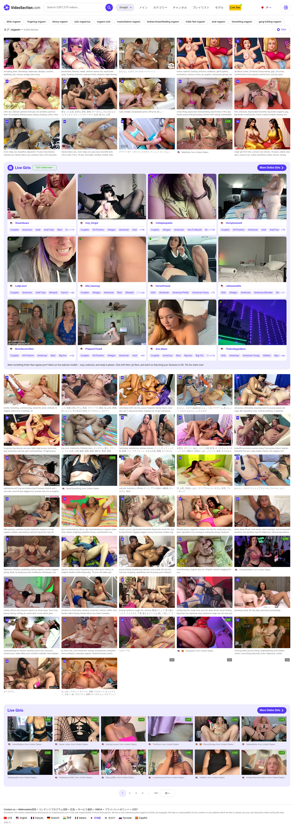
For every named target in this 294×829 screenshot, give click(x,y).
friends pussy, (183, 529)
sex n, (126, 411)
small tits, (37, 408)
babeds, (43, 653)
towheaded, (226, 114)
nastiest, (270, 411)
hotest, (109, 653)
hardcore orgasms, (40, 529)
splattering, (134, 448)
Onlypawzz (190, 651)
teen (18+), (72, 155)
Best (60, 229)
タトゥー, (84, 691)
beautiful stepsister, (27, 152)
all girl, (158, 411)
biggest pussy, (147, 532)
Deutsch (53, 818)
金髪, (91, 691)
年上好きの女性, (80, 411)
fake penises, (10, 529)
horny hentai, (265, 71)
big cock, (66, 448)
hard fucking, (226, 610)
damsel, (16, 112)
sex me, (137, 408)
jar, (203, 74)
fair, (14, 74)
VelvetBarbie (18, 744)
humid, (48, 488)
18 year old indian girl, (102, 572)
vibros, (82, 529)
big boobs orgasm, (276, 112)
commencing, (26, 408)
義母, (82, 451)
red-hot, (103, 610)
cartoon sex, (245, 155)
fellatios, (17, 569)
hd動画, (165, 488)
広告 (72, 809)
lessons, (25, 610)
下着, (139, 613)
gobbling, (8, 74)
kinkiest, (71, 653)
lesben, (15, 532)
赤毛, (223, 488)
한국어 (109, 818)
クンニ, (154, 152)
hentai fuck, (265, 74)
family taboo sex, (23, 155)
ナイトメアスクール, (260, 488)
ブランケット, (139, 451)
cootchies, (26, 411)
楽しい (160, 112)
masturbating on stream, (15, 650)
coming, (262, 411)
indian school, (273, 155)
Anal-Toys (49, 229)
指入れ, (102, 114)
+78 (283, 229)
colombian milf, (126, 408)
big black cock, (189, 532)
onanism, (31, 650)
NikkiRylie (186, 152)
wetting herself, (11, 488)
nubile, (7, 610)
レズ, (64, 408)
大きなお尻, (151, 451)
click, (56, 114)
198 (156, 793)
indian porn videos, (103, 569)
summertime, (240, 74)
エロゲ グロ (124, 650)
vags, (237, 411)
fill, (250, 610)
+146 (142, 229)
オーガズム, (97, 112)
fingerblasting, (87, 569)
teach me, (33, 610)
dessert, (147, 569)
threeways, (23, 71)
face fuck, (53, 610)
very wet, (8, 491)
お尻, (109, 408)
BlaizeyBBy (111, 777)
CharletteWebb (246, 569)
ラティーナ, (93, 408)
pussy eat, (280, 408)
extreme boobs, (23, 529)
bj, (16, 572)
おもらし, (191, 411)
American (27, 229)
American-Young (200, 292)
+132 (71, 355)
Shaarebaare (22, 223)
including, (8, 71)
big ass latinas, (25, 488)
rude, (121, 112)
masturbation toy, (104, 532)
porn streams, (32, 653)
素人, (107, 448)
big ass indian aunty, (71, 569)
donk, (237, 529)
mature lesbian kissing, (273, 114)
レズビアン (104, 411)
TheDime (157, 744)
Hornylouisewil (234, 223)
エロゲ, (183, 411)
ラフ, (67, 451)
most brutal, (18, 491)
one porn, (49, 650)
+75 (213, 292)
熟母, (85, 408)
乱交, (96, 114)
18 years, (275, 152)
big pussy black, (136, 411)
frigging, (136, 532)
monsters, (131, 488)
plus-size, (96, 152)
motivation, (182, 74)
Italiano (80, 818)
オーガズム (9, 691)
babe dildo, (21, 653)
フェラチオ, (131, 613)
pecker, (38, 491)
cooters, (50, 71)
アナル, (206, 488)
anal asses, (256, 529)
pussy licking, (125, 569)
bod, (276, 650)
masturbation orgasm (129, 21)
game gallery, (222, 71)
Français (37, 818)
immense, (158, 532)
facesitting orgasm (242, 21)
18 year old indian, (86, 155)
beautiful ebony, (89, 532)
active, (180, 71)
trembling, (15, 408)
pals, (179, 532)
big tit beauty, (38, 488)
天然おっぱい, (200, 451)
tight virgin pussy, (39, 448)
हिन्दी (67, 818)
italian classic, (263, 451)
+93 (143, 355)
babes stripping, (73, 532)
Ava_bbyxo (161, 348)
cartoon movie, (90, 74)
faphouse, (33, 71)
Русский (125, 818)
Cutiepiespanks (164, 223)
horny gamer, (253, 74)
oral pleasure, (100, 650)
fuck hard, (77, 610)
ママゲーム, (218, 408)
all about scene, (241, 71)
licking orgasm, (37, 569)
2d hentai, (254, 71)
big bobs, (256, 653)
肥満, (114, 408)
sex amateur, (42, 112)
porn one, (40, 650)
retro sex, (8, 112)
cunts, (51, 114)
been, (15, 71)
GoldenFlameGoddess (256, 777)
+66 (283, 355)
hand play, (124, 448)
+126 (142, 292)
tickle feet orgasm (195, 21)
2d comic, (280, 71)
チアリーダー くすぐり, (130, 152)
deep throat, (245, 529)
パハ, (129, 451)
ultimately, (249, 408)
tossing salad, (241, 650)
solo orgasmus (82, 21)
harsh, (259, 114)
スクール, (274, 488)
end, (153, 569)
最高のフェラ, (158, 610)
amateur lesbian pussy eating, (25, 114)
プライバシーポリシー (117, 809)
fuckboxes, (37, 572)
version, (217, 569)
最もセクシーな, (150, 613)
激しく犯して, (164, 613)
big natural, (18, 448)
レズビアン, (107, 694)
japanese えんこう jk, (203, 408)
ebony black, (161, 408)
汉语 (8, 818)
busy (38, 74)
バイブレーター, (86, 114)
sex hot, (21, 451)
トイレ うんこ (164, 152)
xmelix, (122, 529)
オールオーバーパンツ (145, 71)
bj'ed (280, 74)
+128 (212, 229)
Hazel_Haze (64, 744)
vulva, (253, 451)
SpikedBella (251, 744)
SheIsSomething (73, 488)
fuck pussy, (270, 448)
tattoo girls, (48, 613)
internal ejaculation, (280, 532)
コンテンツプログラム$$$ (53, 809)
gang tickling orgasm (270, 21)
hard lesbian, (53, 653)
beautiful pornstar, (242, 448)
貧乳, (84, 112)
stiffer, (110, 610)
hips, (258, 610)
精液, (92, 451)
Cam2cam (66, 292)
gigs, (273, 71)
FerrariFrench (163, 286)
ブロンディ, (80, 694)
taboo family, (74, 613)
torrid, (40, 613)
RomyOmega (209, 744)
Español (141, 818)
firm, (236, 112)
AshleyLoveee (112, 744)
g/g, (286, 112)
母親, (69, 408)
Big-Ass (63, 355)
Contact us (10, 809)
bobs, (264, 653)
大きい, (68, 694)
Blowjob (53, 292)
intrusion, (243, 112)
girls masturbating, (34, 451)
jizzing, (122, 610)
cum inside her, (81, 650)
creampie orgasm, (83, 653)
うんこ (282, 488)
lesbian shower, (147, 448)
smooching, (182, 112)
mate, (220, 529)
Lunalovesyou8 (159, 777)
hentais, (76, 71)
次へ (167, 793)
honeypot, (200, 532)
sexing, (19, 74)
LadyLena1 (21, 286)
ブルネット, (99, 691)
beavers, (101, 74)
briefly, (7, 408)
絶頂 (128, 491)
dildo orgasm (14, 21)
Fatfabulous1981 (66, 777)
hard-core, (16, 411)
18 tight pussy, (49, 451)
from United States (199, 152)
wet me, (46, 491)
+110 (71, 229)
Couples (14, 229)
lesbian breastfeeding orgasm (163, 21)
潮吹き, (98, 451)
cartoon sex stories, (262, 152)
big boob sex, (183, 613)
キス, (76, 114)
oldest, (283, 152)
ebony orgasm (60, 21)
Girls (153, 292)
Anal (38, 229)
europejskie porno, (140, 112)
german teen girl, (28, 112)
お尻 (108, 114)
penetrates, (67, 71)
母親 (109, 451)
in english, (54, 491)
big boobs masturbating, (199, 112)
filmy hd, (153, 112)
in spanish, (279, 411)
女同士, (78, 112)
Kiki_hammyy (93, 286)
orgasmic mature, (198, 529)
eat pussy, (166, 411)
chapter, (209, 569)
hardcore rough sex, (135, 610)
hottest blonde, (99, 653)
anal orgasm (218, 21)
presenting (275, 610)
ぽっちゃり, (67, 411)
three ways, (43, 610)
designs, (42, 71)
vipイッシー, (199, 448)
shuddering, (137, 569)
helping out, (149, 411)
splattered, (141, 572)
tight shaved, (111, 74)
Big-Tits (199, 355)
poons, (129, 529)
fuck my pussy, (269, 408)
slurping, (43, 114)
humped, (106, 613)
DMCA (98, 809)
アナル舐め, (156, 488)
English (21, 818)
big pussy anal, (25, 572)
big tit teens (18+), (219, 112)
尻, (120, 451)
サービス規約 (85, 809)
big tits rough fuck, (192, 610)
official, (140, 488)
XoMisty (203, 777)
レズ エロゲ (201, 411)
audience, (211, 71)
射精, (89, 112)
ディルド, (69, 114)
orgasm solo (104, 21)
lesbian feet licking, (212, 114)
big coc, (201, 569)
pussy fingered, (148, 408)
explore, (187, 71)
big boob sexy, (196, 613)
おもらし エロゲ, (127, 71)
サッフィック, (167, 448)
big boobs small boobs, (245, 114)
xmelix (279, 653)
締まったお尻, (68, 112)
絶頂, (212, 448)
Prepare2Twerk (94, 348)
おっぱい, (66, 691)
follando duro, (87, 448)
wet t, (54, 488)
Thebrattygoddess (236, 348)
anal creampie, (269, 529)
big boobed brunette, (257, 112)
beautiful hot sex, (242, 451)
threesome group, (220, 74)
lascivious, (265, 610)
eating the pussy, (213, 532)
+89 (72, 292)
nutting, (20, 613)
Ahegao (112, 229)
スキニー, (75, 691)
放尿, (218, 451)
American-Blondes (263, 292)
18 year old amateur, (45, 152)
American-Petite (180, 292)
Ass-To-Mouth (195, 229)
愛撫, (159, 451)
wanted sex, (9, 155)
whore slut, (15, 610)
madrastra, (75, 448)
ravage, (27, 74)
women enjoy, (257, 448)
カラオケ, (145, 152)
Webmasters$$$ (27, 809)
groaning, (238, 610)
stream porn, (10, 653)
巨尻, (73, 408)
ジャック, (211, 451)
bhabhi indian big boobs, (80, 572)
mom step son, (11, 152)
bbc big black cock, (249, 411)
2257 (135, 809)
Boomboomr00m (24, 348)
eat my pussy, (152, 572)
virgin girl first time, (243, 152)
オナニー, (188, 448)
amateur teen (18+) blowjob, (44, 155)
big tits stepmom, (263, 532)
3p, (105, 408)
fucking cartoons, (75, 74)
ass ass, (27, 448)
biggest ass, (29, 491)
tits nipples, (275, 451)
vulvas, (237, 653)
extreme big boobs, (39, 532)
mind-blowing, (183, 569)
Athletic (267, 355)
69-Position (98, 229)
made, (83, 71)
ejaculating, (24, 532)
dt (32, 411)
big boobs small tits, (161, 529)
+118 (212, 355)
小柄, (77, 451)
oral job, (274, 74)
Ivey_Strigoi (92, 223)
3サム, (79, 408)
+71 (283, 292)
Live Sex (235, 7)
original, (194, 569)
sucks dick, (31, 613)
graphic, (208, 74)
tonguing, (8, 448)
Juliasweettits (233, 286)
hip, (254, 610)
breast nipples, (282, 448)
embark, (51, 408)
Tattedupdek (13, 777)
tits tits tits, (211, 529)
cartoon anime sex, (95, 71)
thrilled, (98, 155)
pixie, (33, 74)
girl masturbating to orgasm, (99, 529)
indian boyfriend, (259, 155)
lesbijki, (127, 112)
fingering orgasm (36, 21)
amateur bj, (67, 610)
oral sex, (123, 572)
